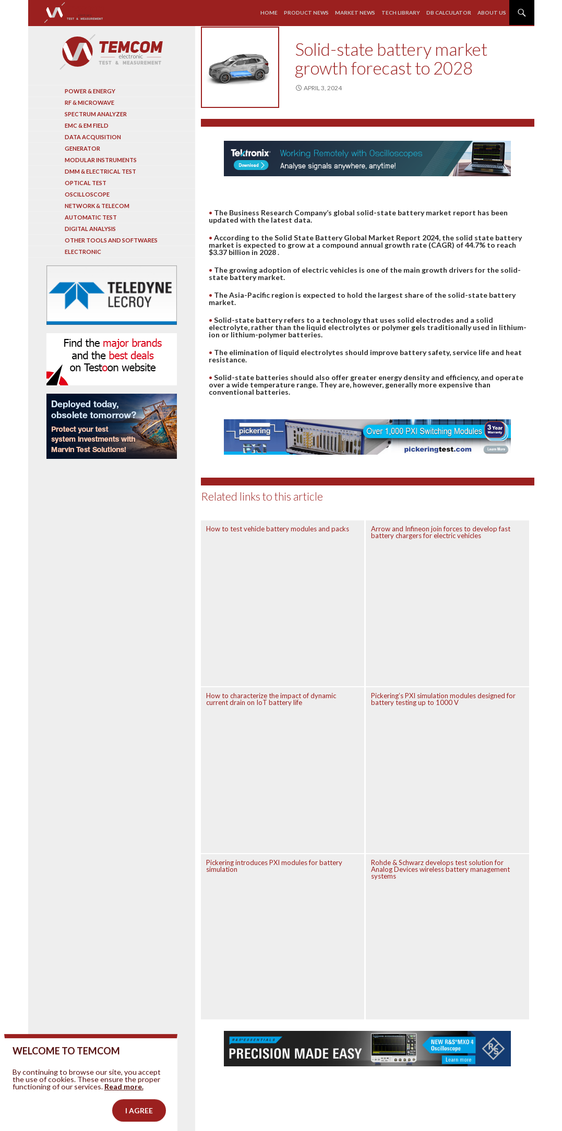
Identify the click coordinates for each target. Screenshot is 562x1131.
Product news (306, 12)
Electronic (83, 251)
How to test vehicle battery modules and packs (277, 529)
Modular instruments (101, 159)
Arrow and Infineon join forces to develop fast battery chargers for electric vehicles (440, 532)
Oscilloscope (87, 194)
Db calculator (448, 12)
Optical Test (85, 182)
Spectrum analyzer (96, 114)
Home (269, 12)
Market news (355, 12)
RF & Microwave (89, 102)
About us (491, 12)
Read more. (124, 1100)
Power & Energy (90, 91)
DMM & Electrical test (100, 171)
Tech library (400, 12)
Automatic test (91, 217)
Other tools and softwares (111, 240)
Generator (82, 148)
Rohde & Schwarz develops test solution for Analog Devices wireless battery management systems (440, 869)
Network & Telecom (97, 205)
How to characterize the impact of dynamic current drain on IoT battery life (271, 699)
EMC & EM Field (87, 125)
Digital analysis (90, 228)
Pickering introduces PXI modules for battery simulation (274, 865)
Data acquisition (93, 136)
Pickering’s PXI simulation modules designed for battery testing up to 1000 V (443, 699)
